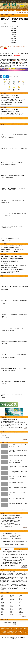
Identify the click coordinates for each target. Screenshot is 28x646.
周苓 (20, 596)
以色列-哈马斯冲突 (4, 433)
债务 (3, 580)
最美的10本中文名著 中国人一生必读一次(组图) (11, 102)
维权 (11, 582)
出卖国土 (9, 573)
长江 (26, 573)
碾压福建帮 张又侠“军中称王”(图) (7, 539)
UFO (5, 576)
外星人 (3, 589)
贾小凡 (11, 606)
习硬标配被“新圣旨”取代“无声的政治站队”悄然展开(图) (12, 535)
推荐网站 (4, 631)
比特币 (9, 580)
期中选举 (7, 317)
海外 (5, 587)
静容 (20, 602)
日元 (18, 580)
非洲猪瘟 (23, 581)
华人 (9, 585)
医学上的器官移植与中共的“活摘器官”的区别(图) (10, 515)
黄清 (20, 601)
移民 (11, 585)
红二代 (9, 137)
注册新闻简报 (4, 619)
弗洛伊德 (2, 576)
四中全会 (6, 164)
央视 (7, 585)
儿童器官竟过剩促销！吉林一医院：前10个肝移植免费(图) (12, 544)
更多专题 (25, 439)
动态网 (25, 632)
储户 (5, 397)
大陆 (7, 10)
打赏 (7, 26)
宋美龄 (24, 587)
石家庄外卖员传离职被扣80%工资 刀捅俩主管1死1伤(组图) (13, 559)
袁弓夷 (5, 574)
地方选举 (4, 317)
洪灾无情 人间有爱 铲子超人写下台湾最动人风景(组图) (13, 99)
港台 (18, 10)
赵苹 (20, 606)
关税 (19, 576)
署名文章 (10, 164)
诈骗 (6, 343)
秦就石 (11, 603)
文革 (7, 589)
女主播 (5, 585)
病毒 (17, 571)
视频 (2, 276)
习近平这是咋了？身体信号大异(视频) (16, 498)
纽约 (26, 10)
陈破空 (20, 608)
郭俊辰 (6, 151)
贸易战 (24, 571)
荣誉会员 (14, 60)
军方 (7, 202)
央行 (1, 580)
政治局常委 (14, 164)
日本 (3, 227)
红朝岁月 (19, 12)
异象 (12, 177)
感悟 (22, 588)
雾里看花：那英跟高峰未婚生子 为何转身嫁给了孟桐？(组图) (13, 422)
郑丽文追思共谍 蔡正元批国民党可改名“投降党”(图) (11, 562)
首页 (4, 10)
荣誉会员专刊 (4, 417)
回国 (23, 585)
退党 (25, 574)
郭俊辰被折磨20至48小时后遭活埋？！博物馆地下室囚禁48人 (14, 188)
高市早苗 (9, 227)
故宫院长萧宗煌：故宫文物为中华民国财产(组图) (11, 524)
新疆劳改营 (23, 584)
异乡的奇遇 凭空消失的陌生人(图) (7, 523)
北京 (12, 581)
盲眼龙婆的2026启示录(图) (6, 425)
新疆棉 (21, 573)
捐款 (11, 628)
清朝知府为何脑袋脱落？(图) (6, 526)
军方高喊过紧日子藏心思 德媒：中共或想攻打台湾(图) (12, 200)
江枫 (11, 601)
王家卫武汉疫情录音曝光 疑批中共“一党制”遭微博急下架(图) (14, 213)
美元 (7, 580)
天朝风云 (4, 12)
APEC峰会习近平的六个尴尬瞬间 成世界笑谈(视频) (11, 538)
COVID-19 (20, 571)
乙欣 (11, 612)
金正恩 (9, 576)
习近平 (3, 137)
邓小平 (1, 588)
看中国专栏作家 (5, 593)
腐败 (1, 578)
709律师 (13, 582)
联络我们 (7, 628)
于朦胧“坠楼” (3, 435)
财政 (26, 580)
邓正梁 (11, 614)
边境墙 (21, 576)
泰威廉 (7, 177)
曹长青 (11, 609)
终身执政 (12, 137)
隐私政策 (25, 628)
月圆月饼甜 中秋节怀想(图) (7, 104)
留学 (15, 585)
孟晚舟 (17, 576)
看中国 (10, 5)
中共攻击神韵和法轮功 (5, 437)
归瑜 (2, 612)
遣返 (19, 585)
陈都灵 (9, 189)
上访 (16, 582)
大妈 (17, 581)
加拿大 (8, 240)
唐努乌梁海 (7, 584)
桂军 (14, 587)
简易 (11, 596)
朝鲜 (21, 578)
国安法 (24, 573)
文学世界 (24, 12)
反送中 (20, 577)
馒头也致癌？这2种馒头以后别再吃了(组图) (9, 536)
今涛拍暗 (12, 595)
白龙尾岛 (14, 584)
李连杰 (9, 151)
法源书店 (19, 631)
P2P (1, 582)
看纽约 (8, 632)
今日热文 (3, 124)
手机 (24, 588)
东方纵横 (12, 599)
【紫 (17, 76)
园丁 (11, 602)
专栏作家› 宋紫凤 (5, 16)
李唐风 (2, 602)
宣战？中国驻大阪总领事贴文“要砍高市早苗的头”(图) (12, 226)
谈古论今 (14, 12)
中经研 (20, 603)
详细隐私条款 (22, 4)
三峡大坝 (18, 573)
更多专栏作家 (24, 616)
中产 (3, 581)
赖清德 (14, 576)
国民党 (23, 574)
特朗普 (12, 571)
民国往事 (9, 12)
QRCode (11, 76)
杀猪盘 (3, 343)
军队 (5, 202)
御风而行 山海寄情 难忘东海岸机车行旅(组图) (11, 95)
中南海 (13, 577)
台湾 (7, 581)
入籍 (25, 585)
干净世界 (9, 631)
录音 (9, 215)
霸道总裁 (6, 289)
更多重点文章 (24, 509)
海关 (17, 585)
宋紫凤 (2, 595)
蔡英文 (10, 581)
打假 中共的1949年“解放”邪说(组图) (16, 482)
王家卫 (3, 215)
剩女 (3, 289)
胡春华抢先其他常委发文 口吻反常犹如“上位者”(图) (12, 162)
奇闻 (1, 589)
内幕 (15, 577)
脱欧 (26, 578)
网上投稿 (3, 628)
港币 (20, 580)
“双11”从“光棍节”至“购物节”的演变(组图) (9, 518)
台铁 (15, 573)
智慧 (20, 588)
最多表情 (21, 549)
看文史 (6, 14)
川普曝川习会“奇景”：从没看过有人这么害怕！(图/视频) (12, 557)
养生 (9, 589)
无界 (15, 634)
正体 (4, 26)
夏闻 (11, 598)
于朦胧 (3, 151)
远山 (20, 598)
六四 (6, 573)
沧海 (2, 599)
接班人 (6, 137)
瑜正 (2, 611)
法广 (15, 578)
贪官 (22, 577)
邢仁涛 (20, 609)
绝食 (10, 240)
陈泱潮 (20, 614)
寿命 (6, 589)
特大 (14, 26)
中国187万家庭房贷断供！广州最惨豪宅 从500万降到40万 (13, 381)
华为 (26, 577)
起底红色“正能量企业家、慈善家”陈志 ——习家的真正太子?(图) (14, 427)
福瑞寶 (16, 632)
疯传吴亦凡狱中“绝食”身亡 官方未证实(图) (10, 238)
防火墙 (9, 582)
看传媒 (12, 632)
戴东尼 (2, 609)
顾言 (20, 611)
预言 (26, 588)
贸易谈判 (2, 577)
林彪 (4, 588)
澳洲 (10, 587)
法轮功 (18, 582)
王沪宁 (5, 577)
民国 (12, 587)
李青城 (2, 603)
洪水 (3, 574)
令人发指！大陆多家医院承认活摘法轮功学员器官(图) (11, 560)
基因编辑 (5, 582)
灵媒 (11, 151)
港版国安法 (9, 574)
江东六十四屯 (2, 584)
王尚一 (2, 601)
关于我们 (15, 628)
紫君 (2, 608)
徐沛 (2, 614)
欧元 (16, 580)
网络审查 (21, 582)
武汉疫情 (6, 215)
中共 (6, 576)
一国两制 (12, 578)
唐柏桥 (20, 599)
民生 (3, 587)
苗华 (8, 202)
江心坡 (17, 584)
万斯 (24, 576)
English (7, 629)
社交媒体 (17, 578)
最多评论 (7, 549)
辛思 (2, 598)
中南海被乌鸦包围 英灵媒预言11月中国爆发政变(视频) (12, 175)
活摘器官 (12, 573)
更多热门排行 (24, 545)
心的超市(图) (4, 263)
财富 (1, 581)
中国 (5, 227)
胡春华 (3, 164)
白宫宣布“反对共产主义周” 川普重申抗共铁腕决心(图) (11, 517)
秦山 (11, 608)
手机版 (1, 26)
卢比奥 (15, 571)
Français (12, 629)
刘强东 (14, 581)
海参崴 (5, 581)
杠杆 (5, 580)
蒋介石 (21, 587)
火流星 (9, 177)
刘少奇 (6, 588)
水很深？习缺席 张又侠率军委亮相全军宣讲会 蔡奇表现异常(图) (14, 565)
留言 (9, 26)
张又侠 (4, 573)
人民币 (14, 580)
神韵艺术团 (14, 631)
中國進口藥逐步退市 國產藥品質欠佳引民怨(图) (10, 520)
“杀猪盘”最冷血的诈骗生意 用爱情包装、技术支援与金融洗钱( (14, 341)
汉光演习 (12, 574)
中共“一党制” (12, 215)
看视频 (4, 632)
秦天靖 (2, 605)
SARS (20, 584)
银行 (3, 397)
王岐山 (11, 576)
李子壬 (2, 606)
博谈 (22, 10)
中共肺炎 (2, 571)
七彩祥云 (3, 177)
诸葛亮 (12, 588)
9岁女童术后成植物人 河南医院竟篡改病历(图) (10, 521)
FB (20, 578)
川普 (10, 571)
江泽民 (8, 577)
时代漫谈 (21, 612)
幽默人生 (17, 588)
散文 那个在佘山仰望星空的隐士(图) (9, 267)
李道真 (20, 595)
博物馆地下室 (13, 189)
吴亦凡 (3, 240)
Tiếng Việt (17, 629)
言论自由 (2, 585)
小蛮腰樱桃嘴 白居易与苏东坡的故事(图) (10, 97)
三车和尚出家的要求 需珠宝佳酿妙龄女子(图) (10, 421)
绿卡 (1, 587)
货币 (11, 580)
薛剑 (7, 227)
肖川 (11, 611)
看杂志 (24, 631)
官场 (11, 10)
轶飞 (2, 596)
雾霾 (3, 582)
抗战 (16, 587)
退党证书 (20, 632)
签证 (21, 585)
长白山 (11, 584)
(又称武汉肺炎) (6, 571)
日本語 (21, 629)
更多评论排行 (24, 566)
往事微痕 (16, 574)
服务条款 (20, 628)
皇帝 (10, 588)
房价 (3, 383)
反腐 (3, 578)
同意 (22, 6)
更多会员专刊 (24, 428)
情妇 (24, 577)
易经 (15, 588)
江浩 (11, 605)
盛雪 (20, 605)
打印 (12, 26)
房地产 (5, 383)
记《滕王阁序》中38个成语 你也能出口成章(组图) (12, 100)
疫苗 (1, 574)
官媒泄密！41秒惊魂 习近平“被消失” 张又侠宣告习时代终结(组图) (14, 554)
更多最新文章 (24, 527)
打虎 (5, 578)
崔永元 (10, 577)
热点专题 (3, 431)
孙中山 (18, 587)
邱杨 (3, 202)
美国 (15, 10)
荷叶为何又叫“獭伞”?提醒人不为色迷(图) (10, 261)
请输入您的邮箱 (6, 622)
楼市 (24, 580)
